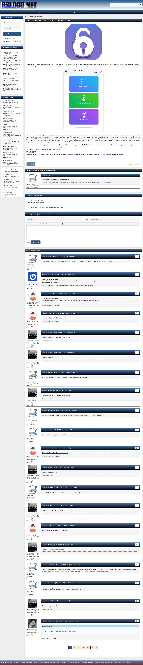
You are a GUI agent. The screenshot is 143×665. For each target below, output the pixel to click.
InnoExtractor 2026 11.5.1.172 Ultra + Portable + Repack (11, 81)
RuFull (50, 332)
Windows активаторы (49, 12)
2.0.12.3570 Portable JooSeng (102, 154)
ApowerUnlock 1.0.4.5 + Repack (36, 200)
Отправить (36, 242)
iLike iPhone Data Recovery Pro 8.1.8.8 (37, 202)
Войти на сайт (12, 33)
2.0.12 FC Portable (117, 154)
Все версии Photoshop (33, 12)
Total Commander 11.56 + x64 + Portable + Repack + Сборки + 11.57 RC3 (12, 89)
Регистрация (18, 41)
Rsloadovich (51, 410)
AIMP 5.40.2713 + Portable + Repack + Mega (11, 74)
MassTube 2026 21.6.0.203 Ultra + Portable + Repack (11, 65)
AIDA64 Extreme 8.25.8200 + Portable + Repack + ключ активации (11, 70)
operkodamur (52, 372)
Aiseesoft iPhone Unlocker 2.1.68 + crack (43, 154)
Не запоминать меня (10, 38)
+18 (31, 164)
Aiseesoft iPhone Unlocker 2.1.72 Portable (55, 318)
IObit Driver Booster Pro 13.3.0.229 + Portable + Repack (10, 85)
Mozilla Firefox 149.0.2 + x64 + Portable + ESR (11, 53)
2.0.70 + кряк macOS (69, 154)
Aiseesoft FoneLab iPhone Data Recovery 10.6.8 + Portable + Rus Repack (46, 207)
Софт (3, 12)
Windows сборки (19, 12)
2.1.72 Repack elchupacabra (84, 154)
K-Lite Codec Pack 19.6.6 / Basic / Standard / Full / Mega (11, 77)
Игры (80, 12)
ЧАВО (94, 12)
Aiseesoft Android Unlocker (91, 300)
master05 (50, 621)
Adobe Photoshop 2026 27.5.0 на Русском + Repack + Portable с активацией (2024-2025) (12, 57)
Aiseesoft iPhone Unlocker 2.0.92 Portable (55, 530)
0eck (49, 274)
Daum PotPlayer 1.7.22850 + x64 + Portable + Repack (12, 61)
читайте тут (107, 182)
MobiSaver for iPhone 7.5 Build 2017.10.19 (38, 205)
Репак (10, 12)
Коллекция (73, 12)
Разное (87, 12)
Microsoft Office (62, 12)
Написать (103, 12)
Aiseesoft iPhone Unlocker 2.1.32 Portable (55, 453)
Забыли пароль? (7, 41)
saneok (50, 294)
